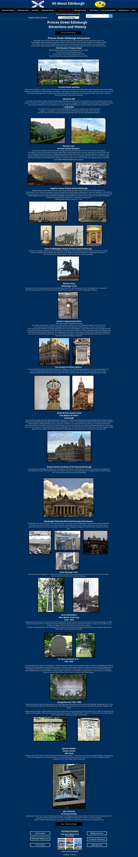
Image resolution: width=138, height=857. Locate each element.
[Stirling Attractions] (97, 833)
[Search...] (96, 16)
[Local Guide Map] (68, 17)
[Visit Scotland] (40, 845)
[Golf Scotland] (40, 833)
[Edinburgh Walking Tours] (40, 838)
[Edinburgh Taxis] (97, 845)
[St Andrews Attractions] (97, 839)
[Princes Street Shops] (68, 33)
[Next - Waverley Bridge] (69, 824)
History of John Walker (69, 761)
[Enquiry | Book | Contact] (38, 17)
